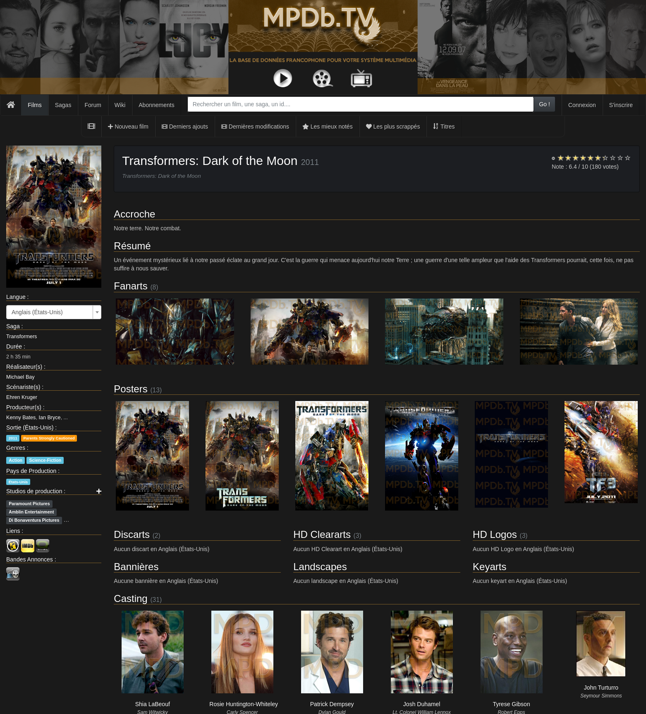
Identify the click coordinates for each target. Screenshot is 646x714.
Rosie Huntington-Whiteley (243, 704)
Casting (130, 598)
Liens (13, 531)
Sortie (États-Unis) (29, 427)
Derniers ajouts (185, 126)
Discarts (132, 534)
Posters (130, 388)
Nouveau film (128, 126)
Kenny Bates (21, 417)
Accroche (134, 214)
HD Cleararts (322, 534)
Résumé (132, 245)
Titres (444, 126)
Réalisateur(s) (24, 366)
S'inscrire (621, 105)
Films (34, 105)
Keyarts (489, 566)
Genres (15, 447)
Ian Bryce (49, 417)
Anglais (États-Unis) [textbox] (37, 312)
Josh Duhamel (421, 704)
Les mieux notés (327, 126)
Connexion (582, 105)
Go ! (544, 104)
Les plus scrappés (393, 126)
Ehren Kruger (21, 397)
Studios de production (34, 491)
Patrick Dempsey (332, 704)
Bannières (136, 566)
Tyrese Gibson (511, 704)
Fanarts (130, 285)
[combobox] (360, 104)
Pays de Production (31, 471)
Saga (13, 326)
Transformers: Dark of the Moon (209, 160)
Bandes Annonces (29, 559)
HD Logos (495, 534)
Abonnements (156, 105)
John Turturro (601, 687)
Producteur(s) (23, 407)
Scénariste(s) (23, 387)
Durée (14, 346)
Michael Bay (20, 377)
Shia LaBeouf (152, 704)
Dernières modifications (255, 126)
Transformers (21, 336)
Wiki (120, 105)
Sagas (63, 105)
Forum (92, 105)
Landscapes (320, 566)
